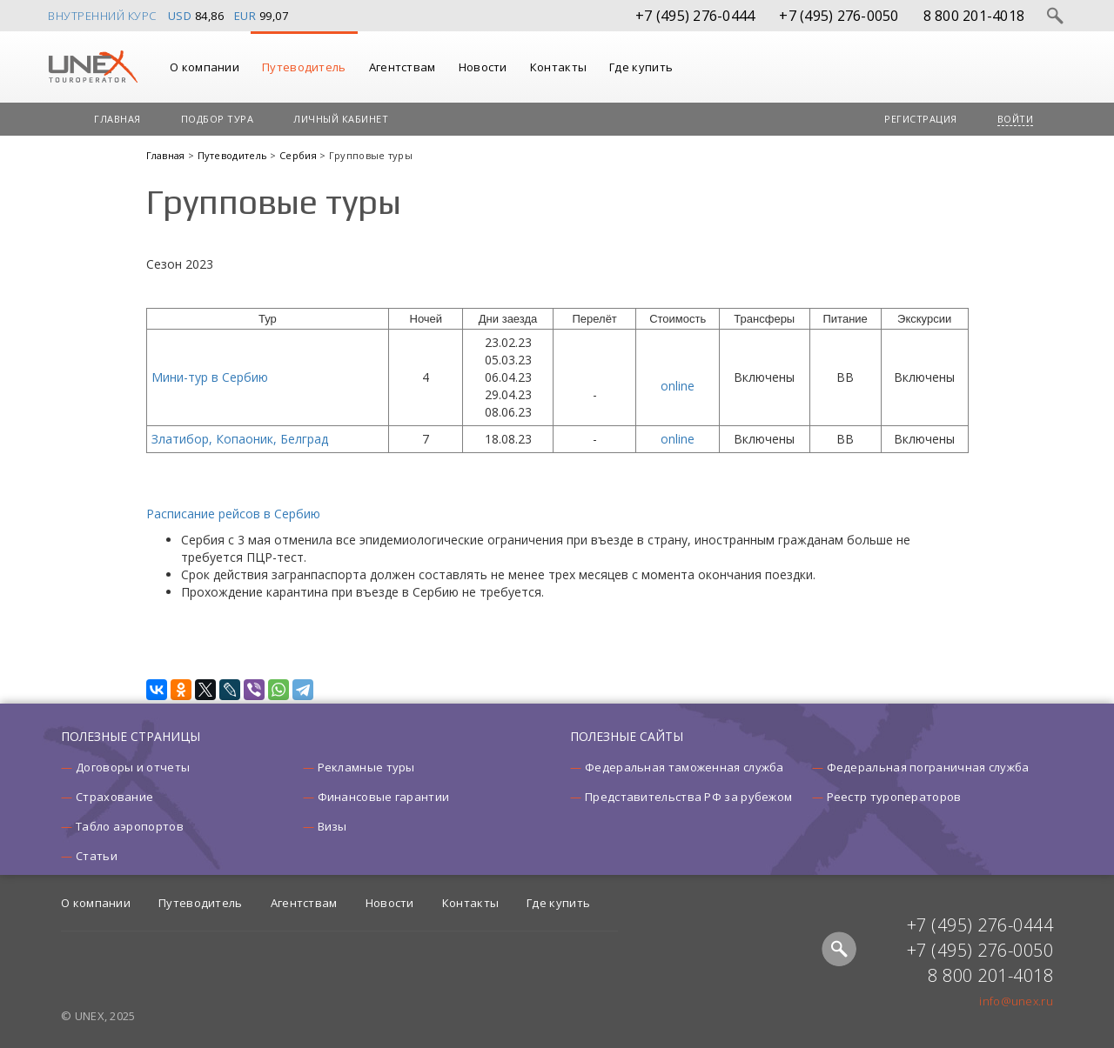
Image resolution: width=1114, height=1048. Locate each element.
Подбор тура (217, 118)
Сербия (299, 155)
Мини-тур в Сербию (209, 377)
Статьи (96, 856)
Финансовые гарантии (384, 796)
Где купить (641, 67)
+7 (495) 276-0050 (838, 15)
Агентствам (402, 67)
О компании (204, 67)
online (678, 385)
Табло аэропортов (130, 826)
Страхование (114, 796)
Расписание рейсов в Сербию (233, 513)
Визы (332, 826)
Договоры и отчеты (133, 767)
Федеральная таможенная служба (684, 767)
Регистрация (920, 118)
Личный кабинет (340, 118)
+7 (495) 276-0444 (695, 15)
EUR (245, 15)
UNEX (93, 66)
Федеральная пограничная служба (928, 767)
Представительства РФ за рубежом (688, 796)
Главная (117, 118)
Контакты (558, 67)
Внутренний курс (102, 15)
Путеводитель (304, 67)
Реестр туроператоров (894, 796)
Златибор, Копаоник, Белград (239, 439)
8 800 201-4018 (974, 15)
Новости (483, 67)
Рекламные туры (366, 767)
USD (180, 15)
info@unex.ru (1016, 1001)
